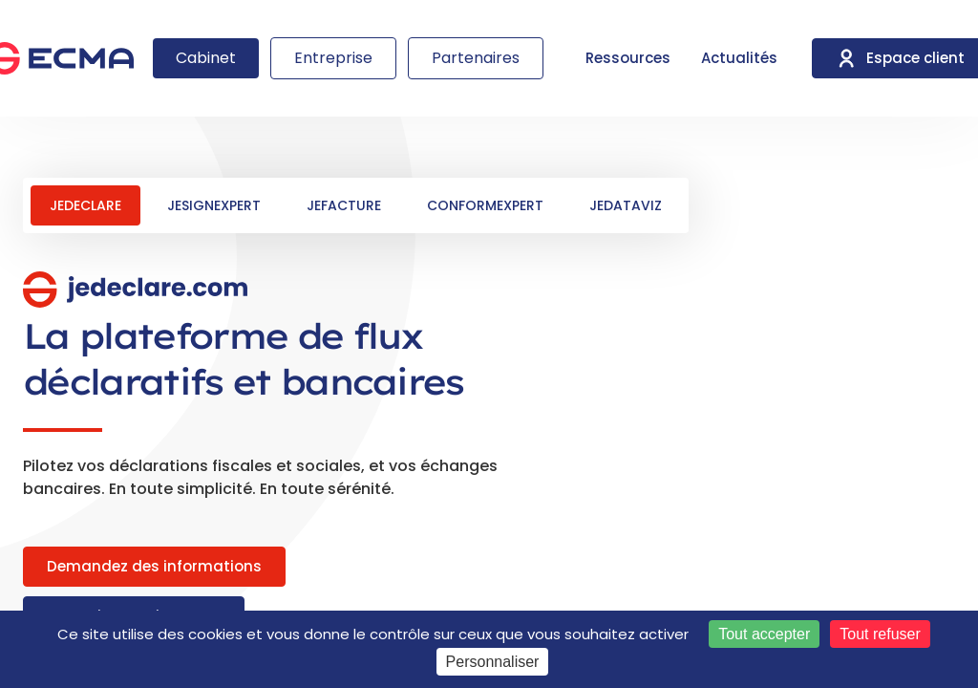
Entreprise (333, 58)
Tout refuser (880, 634)
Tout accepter (764, 634)
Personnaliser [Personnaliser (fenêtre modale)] (493, 662)
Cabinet (206, 58)
